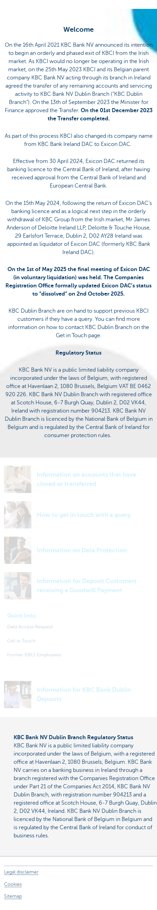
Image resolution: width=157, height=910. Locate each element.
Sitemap (13, 896)
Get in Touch (21, 640)
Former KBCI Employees (34, 654)
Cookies (13, 884)
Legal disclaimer (21, 872)
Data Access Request (30, 626)
